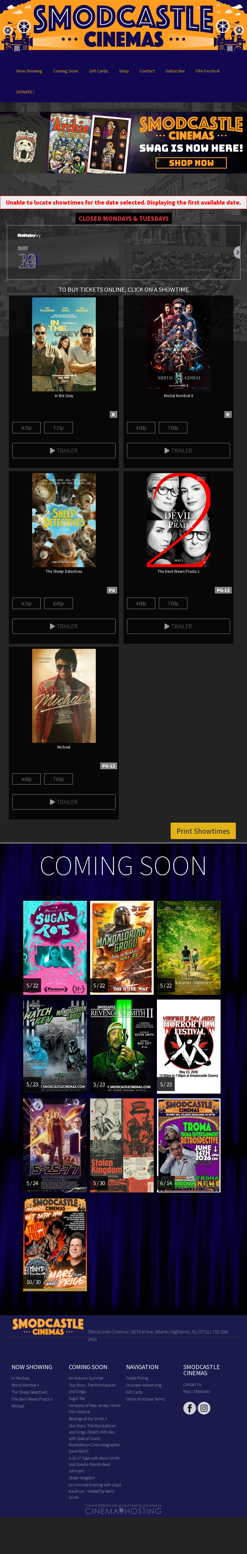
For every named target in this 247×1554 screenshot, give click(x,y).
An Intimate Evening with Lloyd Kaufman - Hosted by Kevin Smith (95, 1491)
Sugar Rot (77, 1398)
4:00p (141, 427)
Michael (17, 1405)
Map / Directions (196, 1391)
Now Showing (29, 71)
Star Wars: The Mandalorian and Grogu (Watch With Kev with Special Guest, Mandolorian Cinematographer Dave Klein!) (94, 1438)
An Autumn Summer (86, 1378)
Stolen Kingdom (82, 1477)
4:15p (26, 427)
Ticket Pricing (137, 1378)
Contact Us (192, 1384)
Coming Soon (65, 71)
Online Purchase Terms (145, 1398)
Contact (147, 71)
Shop (124, 71)
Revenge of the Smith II (88, 1418)
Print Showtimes (203, 831)
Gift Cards (98, 71)
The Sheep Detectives (29, 1392)
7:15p (58, 427)
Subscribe (175, 71)
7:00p (173, 427)
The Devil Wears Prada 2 (31, 1398)
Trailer (64, 450)
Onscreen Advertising (143, 1385)
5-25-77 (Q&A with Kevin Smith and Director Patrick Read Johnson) (94, 1464)
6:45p (58, 603)
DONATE (26, 92)
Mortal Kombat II (25, 1385)
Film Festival (207, 71)
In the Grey (20, 1378)
